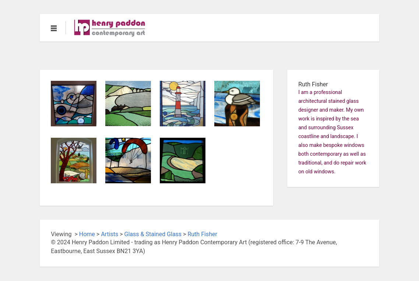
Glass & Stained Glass (153, 234)
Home (87, 234)
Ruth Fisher (202, 234)
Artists (109, 234)
